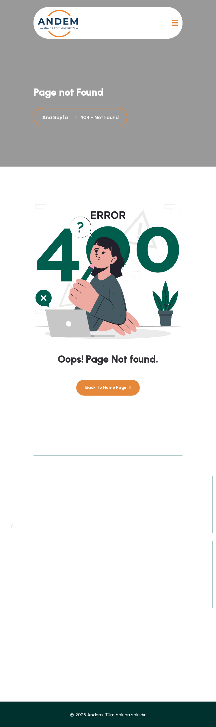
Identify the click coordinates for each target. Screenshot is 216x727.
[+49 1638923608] (11, 584)
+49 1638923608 (35, 583)
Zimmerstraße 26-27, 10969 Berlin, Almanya (61, 567)
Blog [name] (13, 653)
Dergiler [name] (118, 653)
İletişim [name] (118, 664)
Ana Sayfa (56, 117)
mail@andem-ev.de (37, 598)
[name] (58, 22)
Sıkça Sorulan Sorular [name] (31, 675)
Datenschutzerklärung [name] (32, 686)
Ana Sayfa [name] (19, 643)
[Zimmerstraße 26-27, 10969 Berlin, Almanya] (11, 568)
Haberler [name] (119, 643)
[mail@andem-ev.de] (11, 599)
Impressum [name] (122, 675)
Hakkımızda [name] (21, 664)
